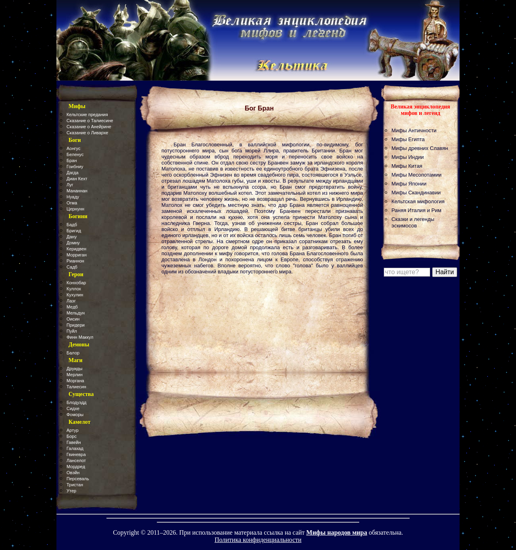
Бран (72, 160)
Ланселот (76, 460)
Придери (76, 325)
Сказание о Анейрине (89, 126)
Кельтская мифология (418, 201)
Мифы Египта (408, 139)
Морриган (77, 254)
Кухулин (75, 294)
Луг (70, 184)
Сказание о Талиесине (90, 120)
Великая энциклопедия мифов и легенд (420, 110)
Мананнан (77, 190)
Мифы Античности (414, 130)
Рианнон (75, 260)
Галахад (75, 448)
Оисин (73, 319)
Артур (73, 430)
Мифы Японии (409, 184)
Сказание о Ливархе (87, 132)
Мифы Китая (406, 166)
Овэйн (73, 472)
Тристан (75, 484)
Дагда (73, 172)
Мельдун (76, 312)
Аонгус (73, 148)
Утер (71, 490)
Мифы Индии (407, 157)
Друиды (74, 368)
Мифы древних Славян (419, 148)
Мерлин (75, 374)
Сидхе (73, 408)
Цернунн (75, 208)
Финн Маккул (80, 337)
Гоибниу (75, 166)
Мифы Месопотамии (416, 175)
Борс (72, 436)
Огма (72, 202)
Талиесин (76, 386)
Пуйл (72, 331)
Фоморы (75, 414)
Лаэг (71, 300)
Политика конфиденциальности (258, 539)
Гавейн (74, 442)
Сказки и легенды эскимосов (412, 222)
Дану (72, 236)
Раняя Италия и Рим (416, 210)
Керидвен (76, 248)
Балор (73, 352)
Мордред (76, 466)
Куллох (74, 288)
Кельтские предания (87, 114)
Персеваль (78, 478)
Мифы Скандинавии (416, 193)
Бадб (72, 224)
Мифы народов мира (336, 532)
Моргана (75, 380)
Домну (73, 242)
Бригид (74, 230)
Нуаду (73, 196)
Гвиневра (76, 454)
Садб (72, 267)
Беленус (75, 154)
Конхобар (76, 282)
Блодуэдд (77, 402)
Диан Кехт (77, 178)
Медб (72, 306)
